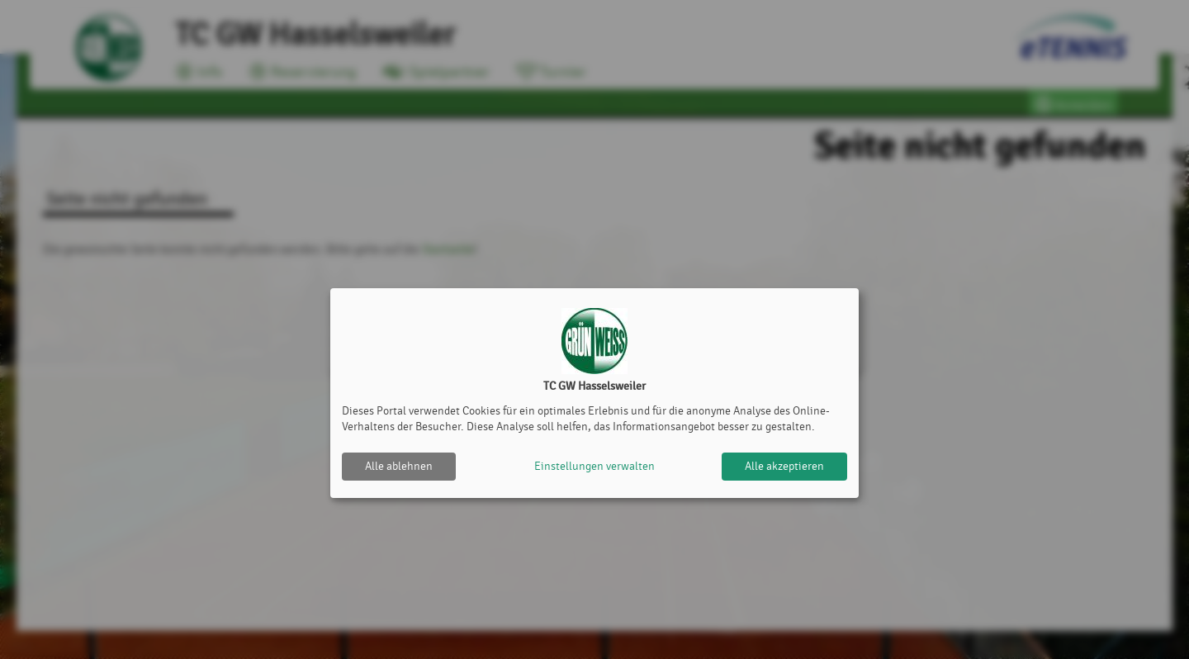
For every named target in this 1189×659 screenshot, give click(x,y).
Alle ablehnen (399, 466)
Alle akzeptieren (784, 466)
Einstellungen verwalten (594, 466)
